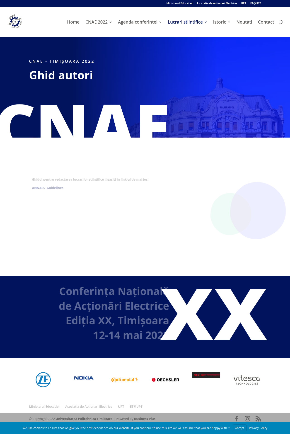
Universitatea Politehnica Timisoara (84, 419)
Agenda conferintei (137, 22)
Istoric (219, 22)
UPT (243, 3)
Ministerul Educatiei (179, 3)
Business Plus (144, 419)
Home (73, 22)
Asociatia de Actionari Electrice (217, 3)
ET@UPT (255, 3)
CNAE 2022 (96, 22)
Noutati (244, 22)
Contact (266, 22)
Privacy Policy (258, 428)
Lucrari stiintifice (185, 22)
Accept (239, 428)
